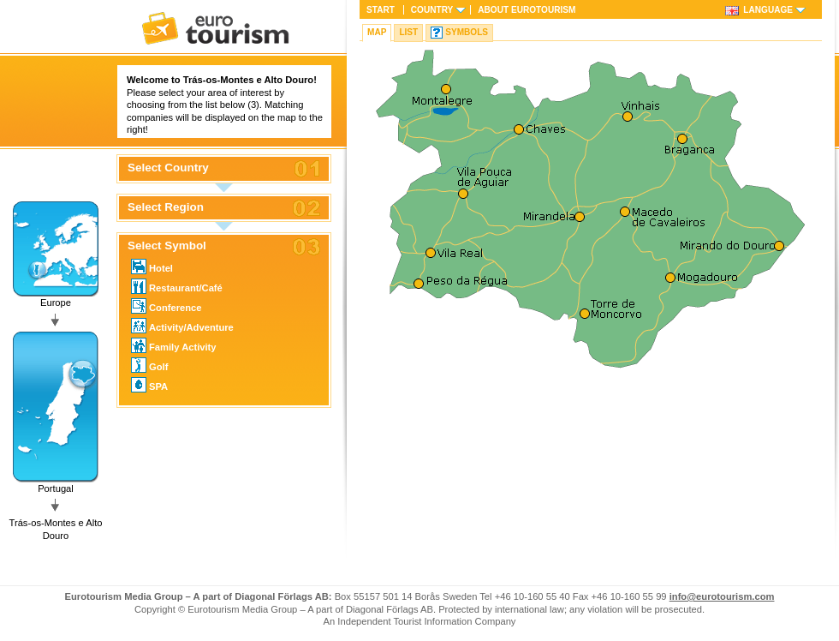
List (408, 32)
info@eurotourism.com (722, 596)
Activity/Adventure (182, 325)
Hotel (152, 266)
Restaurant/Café (177, 286)
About (526, 10)
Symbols (466, 32)
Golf (149, 365)
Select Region (166, 207)
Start (380, 10)
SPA (149, 384)
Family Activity (174, 345)
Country (432, 10)
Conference (166, 306)
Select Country (168, 168)
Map (376, 32)
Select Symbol (167, 246)
